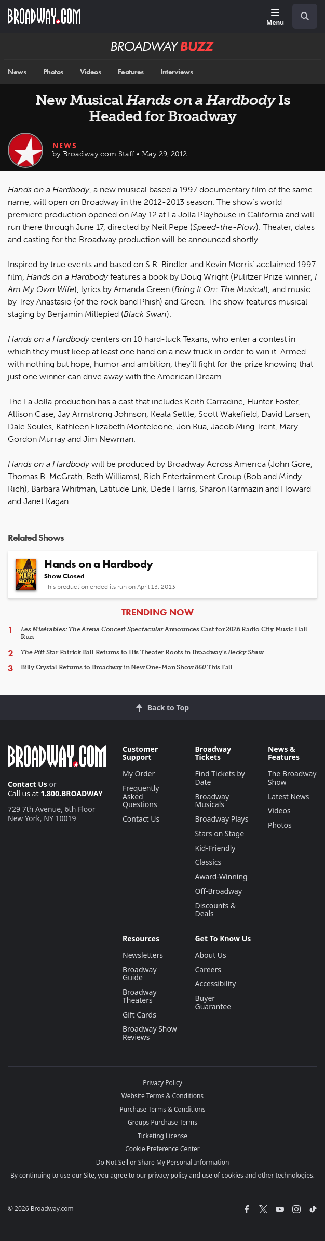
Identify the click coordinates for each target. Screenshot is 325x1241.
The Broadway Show (292, 778)
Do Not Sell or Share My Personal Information (162, 1162)
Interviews (176, 72)
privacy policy (167, 1175)
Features (131, 72)
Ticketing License (162, 1135)
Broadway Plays (221, 819)
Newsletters (143, 955)
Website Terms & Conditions (162, 1095)
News (17, 72)
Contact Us (27, 784)
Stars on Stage (219, 833)
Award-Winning (221, 876)
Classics (208, 862)
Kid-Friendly (215, 848)
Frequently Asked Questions (141, 796)
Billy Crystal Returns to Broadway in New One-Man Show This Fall (127, 667)
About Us (210, 955)
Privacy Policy (162, 1082)
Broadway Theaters (140, 996)
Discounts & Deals (215, 910)
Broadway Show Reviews (150, 1033)
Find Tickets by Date (220, 778)
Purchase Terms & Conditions (162, 1109)
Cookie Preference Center (162, 1148)
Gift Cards (139, 1015)
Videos (90, 72)
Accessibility (215, 983)
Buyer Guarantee (213, 1002)
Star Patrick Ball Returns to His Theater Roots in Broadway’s (142, 652)
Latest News (288, 796)
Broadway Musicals (212, 800)
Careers (208, 969)
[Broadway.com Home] (44, 16)
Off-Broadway (218, 891)
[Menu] (275, 18)
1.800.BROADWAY (71, 793)
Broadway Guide (140, 974)
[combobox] (300, 16)
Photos (53, 72)
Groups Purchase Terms (162, 1122)
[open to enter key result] (304, 16)
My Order (139, 773)
